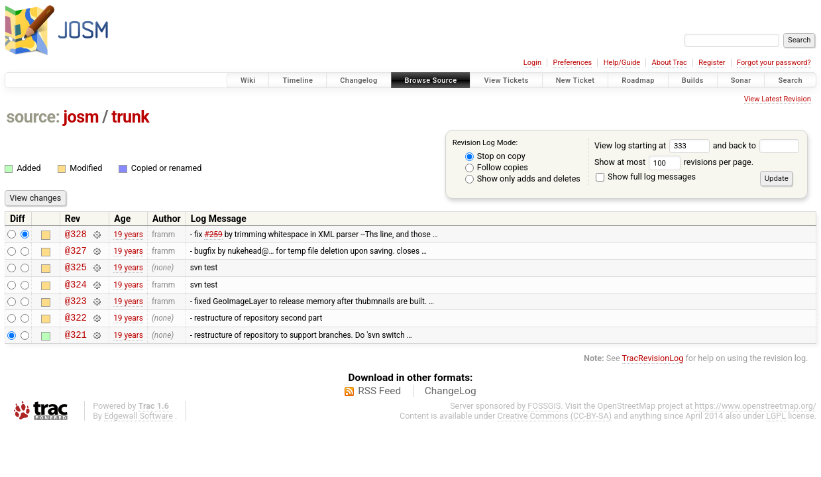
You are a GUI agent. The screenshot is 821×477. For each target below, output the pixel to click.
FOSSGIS (544, 420)
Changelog (358, 80)
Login (532, 62)
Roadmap (638, 80)
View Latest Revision (777, 99)
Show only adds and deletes (522, 179)
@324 (76, 292)
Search (790, 80)
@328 (76, 235)
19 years (128, 235)
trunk (130, 117)
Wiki (248, 80)
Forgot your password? (774, 62)
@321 (76, 348)
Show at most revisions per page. (673, 162)
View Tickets (506, 80)
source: (33, 117)
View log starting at (653, 145)
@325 (76, 272)
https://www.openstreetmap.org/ (755, 420)
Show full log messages (646, 177)
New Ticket (575, 80)
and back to (756, 145)
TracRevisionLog (653, 372)
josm (81, 117)
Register (711, 62)
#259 (213, 235)
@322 (76, 329)
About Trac (669, 62)
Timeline (297, 80)
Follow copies (496, 167)
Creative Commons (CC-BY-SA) (555, 430)
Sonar (741, 80)
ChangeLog (450, 405)
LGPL (776, 430)
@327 (76, 254)
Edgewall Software (138, 430)
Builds (693, 80)
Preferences (572, 62)
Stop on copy (495, 156)
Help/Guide (622, 62)
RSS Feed (379, 405)
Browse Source (431, 80)
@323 (76, 310)
